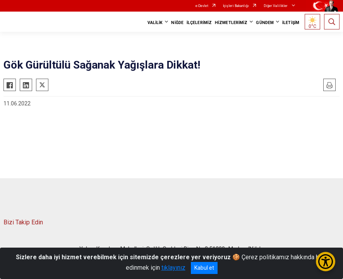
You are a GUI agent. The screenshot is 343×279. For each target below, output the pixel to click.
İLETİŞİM (290, 22)
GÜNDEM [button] (265, 22)
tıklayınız (173, 267)
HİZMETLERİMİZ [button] (231, 22)
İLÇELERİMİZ (199, 22)
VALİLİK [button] (155, 22)
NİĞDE (177, 22)
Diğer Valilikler (276, 6)
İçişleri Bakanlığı (236, 6)
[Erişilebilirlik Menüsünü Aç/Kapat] (325, 261)
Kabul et (204, 268)
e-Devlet (202, 6)
